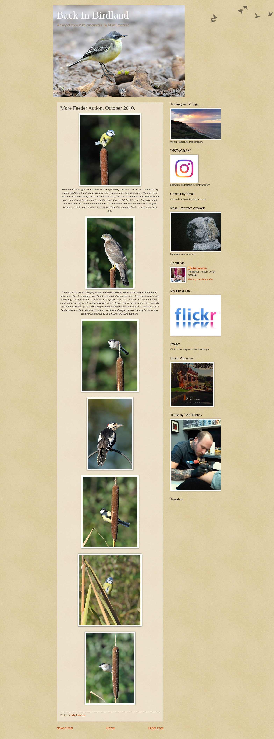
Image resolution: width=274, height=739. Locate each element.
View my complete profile (200, 279)
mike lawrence (199, 268)
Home (110, 728)
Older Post (155, 728)
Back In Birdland (93, 15)
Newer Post (65, 728)
